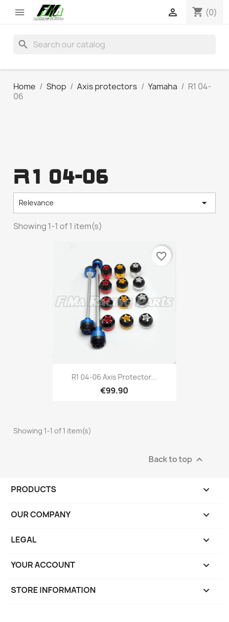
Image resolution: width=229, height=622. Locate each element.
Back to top (177, 460)
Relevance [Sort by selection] (115, 203)
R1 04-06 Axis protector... (114, 377)
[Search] (114, 44)
